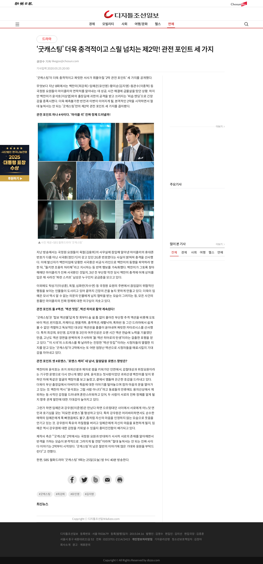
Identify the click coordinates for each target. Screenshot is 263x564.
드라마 (47, 39)
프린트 (119, 479)
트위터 (83, 479)
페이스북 (72, 479)
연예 (171, 24)
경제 (92, 24)
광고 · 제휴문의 (81, 545)
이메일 (107, 479)
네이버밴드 (95, 479)
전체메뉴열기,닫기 (17, 24)
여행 (203, 252)
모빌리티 (108, 24)
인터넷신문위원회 (214, 539)
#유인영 (74, 494)
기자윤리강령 (162, 539)
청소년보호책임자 (182, 539)
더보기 (219, 126)
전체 (174, 252)
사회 (124, 24)
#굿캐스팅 (44, 494)
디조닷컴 (131, 14)
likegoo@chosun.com (65, 61)
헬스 (158, 24)
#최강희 (60, 494)
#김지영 (89, 494)
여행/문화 (141, 24)
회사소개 (65, 545)
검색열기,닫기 (246, 24)
